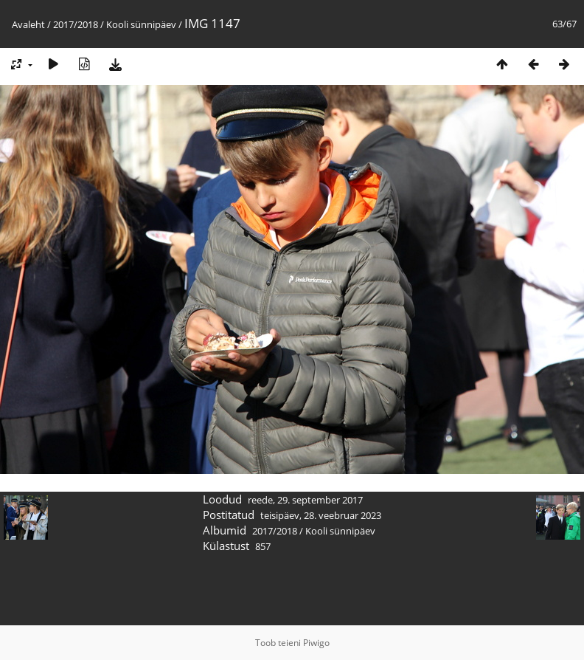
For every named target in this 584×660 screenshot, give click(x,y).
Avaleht (28, 24)
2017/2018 (75, 24)
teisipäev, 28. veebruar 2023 (320, 515)
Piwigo (316, 642)
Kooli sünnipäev (141, 24)
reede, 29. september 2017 (305, 499)
